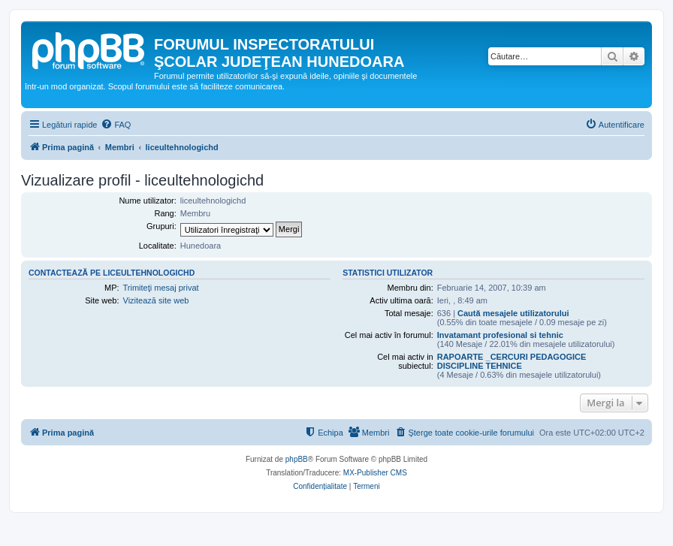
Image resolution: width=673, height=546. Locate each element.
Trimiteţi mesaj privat (161, 287)
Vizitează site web (156, 300)
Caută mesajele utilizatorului (513, 313)
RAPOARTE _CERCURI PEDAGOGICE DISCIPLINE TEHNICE (512, 361)
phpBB (296, 459)
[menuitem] (116, 125)
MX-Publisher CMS (375, 473)
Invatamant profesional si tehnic (500, 334)
